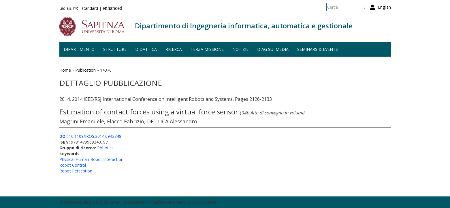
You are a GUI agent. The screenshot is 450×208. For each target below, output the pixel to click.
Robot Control (72, 165)
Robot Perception (75, 171)
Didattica (146, 49)
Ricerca (173, 49)
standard (90, 8)
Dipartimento (79, 49)
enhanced (113, 8)
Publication (85, 70)
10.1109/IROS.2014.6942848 (90, 136)
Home (65, 70)
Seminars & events (317, 49)
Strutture (115, 49)
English (384, 7)
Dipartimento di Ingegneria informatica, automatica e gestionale (244, 25)
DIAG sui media (273, 49)
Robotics (105, 148)
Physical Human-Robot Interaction (91, 159)
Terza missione (207, 49)
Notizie (240, 49)
